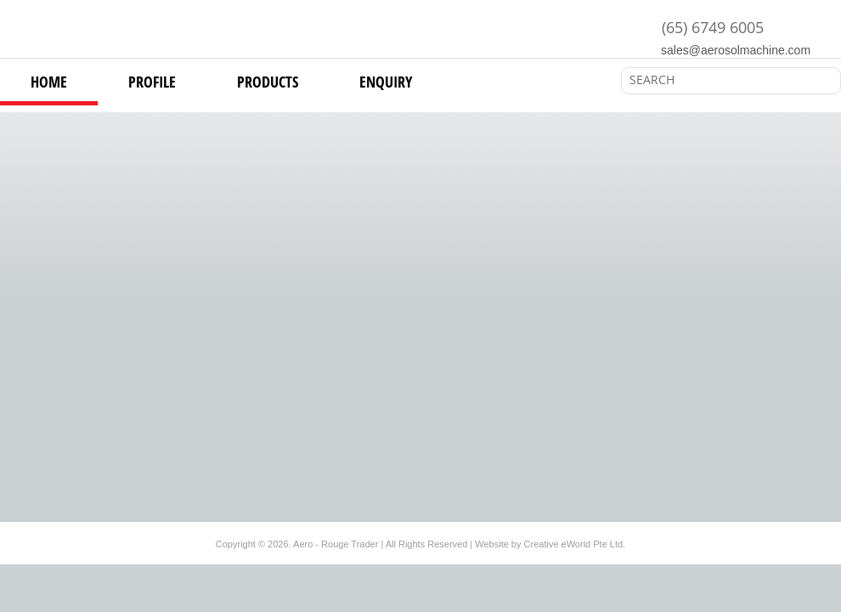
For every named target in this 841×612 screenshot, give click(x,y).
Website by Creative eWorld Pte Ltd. (550, 544)
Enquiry (385, 81)
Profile (152, 81)
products (267, 81)
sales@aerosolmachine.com (735, 50)
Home (49, 81)
